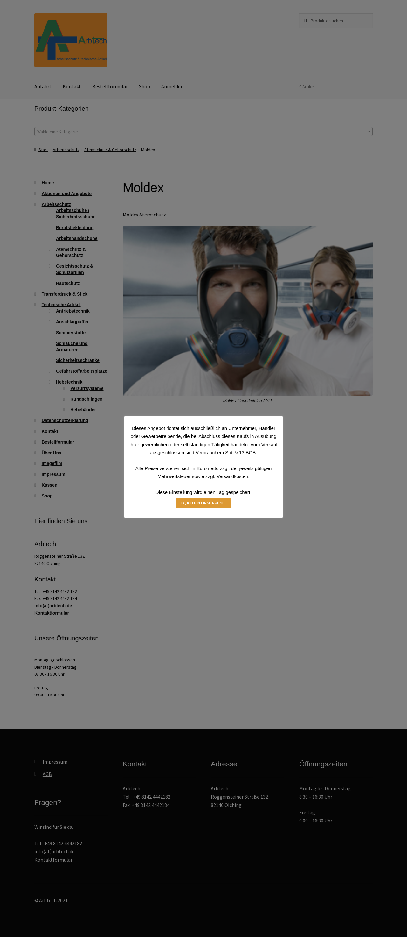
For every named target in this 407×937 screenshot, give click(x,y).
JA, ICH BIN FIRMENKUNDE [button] (203, 503)
